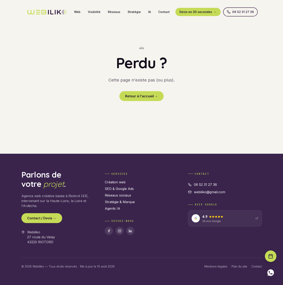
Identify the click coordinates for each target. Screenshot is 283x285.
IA (149, 12)
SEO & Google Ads (119, 189)
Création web (115, 182)
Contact (164, 12)
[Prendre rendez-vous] (270, 256)
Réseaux (114, 12)
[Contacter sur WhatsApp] (270, 272)
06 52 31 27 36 (240, 12)
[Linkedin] (130, 231)
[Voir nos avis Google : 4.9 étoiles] (225, 218)
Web (77, 12)
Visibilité (94, 12)
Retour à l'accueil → (141, 96)
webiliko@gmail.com (206, 192)
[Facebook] (109, 231)
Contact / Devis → (41, 218)
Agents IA (112, 208)
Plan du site (239, 266)
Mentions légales (215, 266)
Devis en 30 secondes (198, 12)
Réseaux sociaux (118, 195)
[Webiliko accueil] (47, 12)
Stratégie (134, 12)
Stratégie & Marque (120, 202)
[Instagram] (119, 231)
